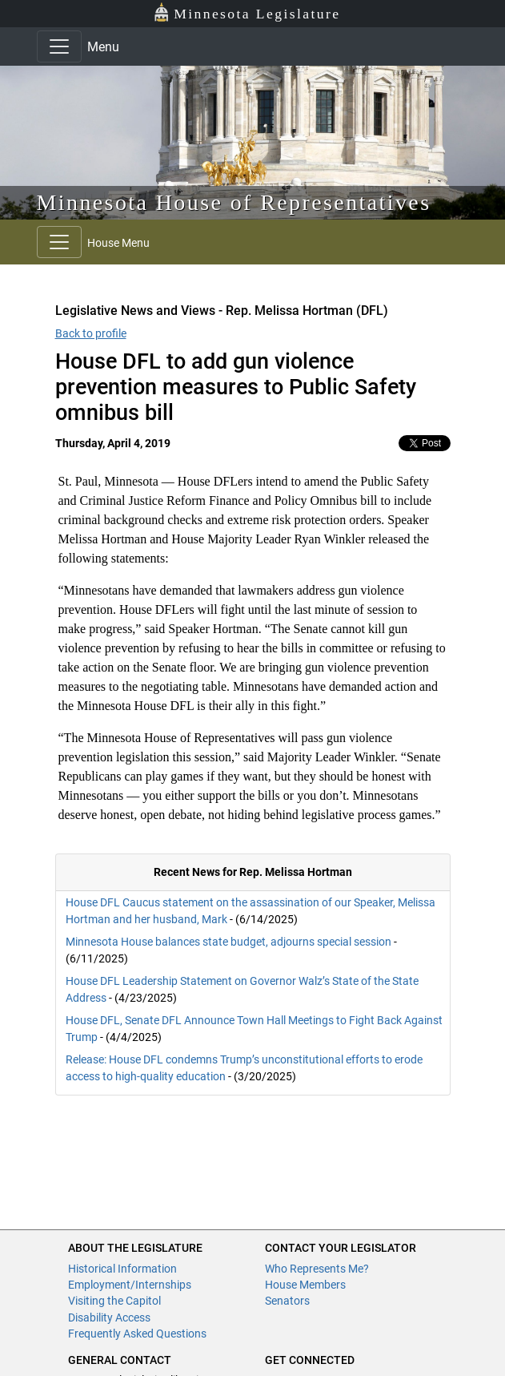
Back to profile (90, 333)
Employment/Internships (129, 1284)
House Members (305, 1284)
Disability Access (109, 1317)
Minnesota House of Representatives (234, 202)
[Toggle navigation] (59, 46)
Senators (287, 1300)
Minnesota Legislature (247, 12)
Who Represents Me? (317, 1268)
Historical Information (122, 1268)
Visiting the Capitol (114, 1300)
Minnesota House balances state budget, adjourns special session (228, 941)
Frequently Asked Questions (137, 1333)
